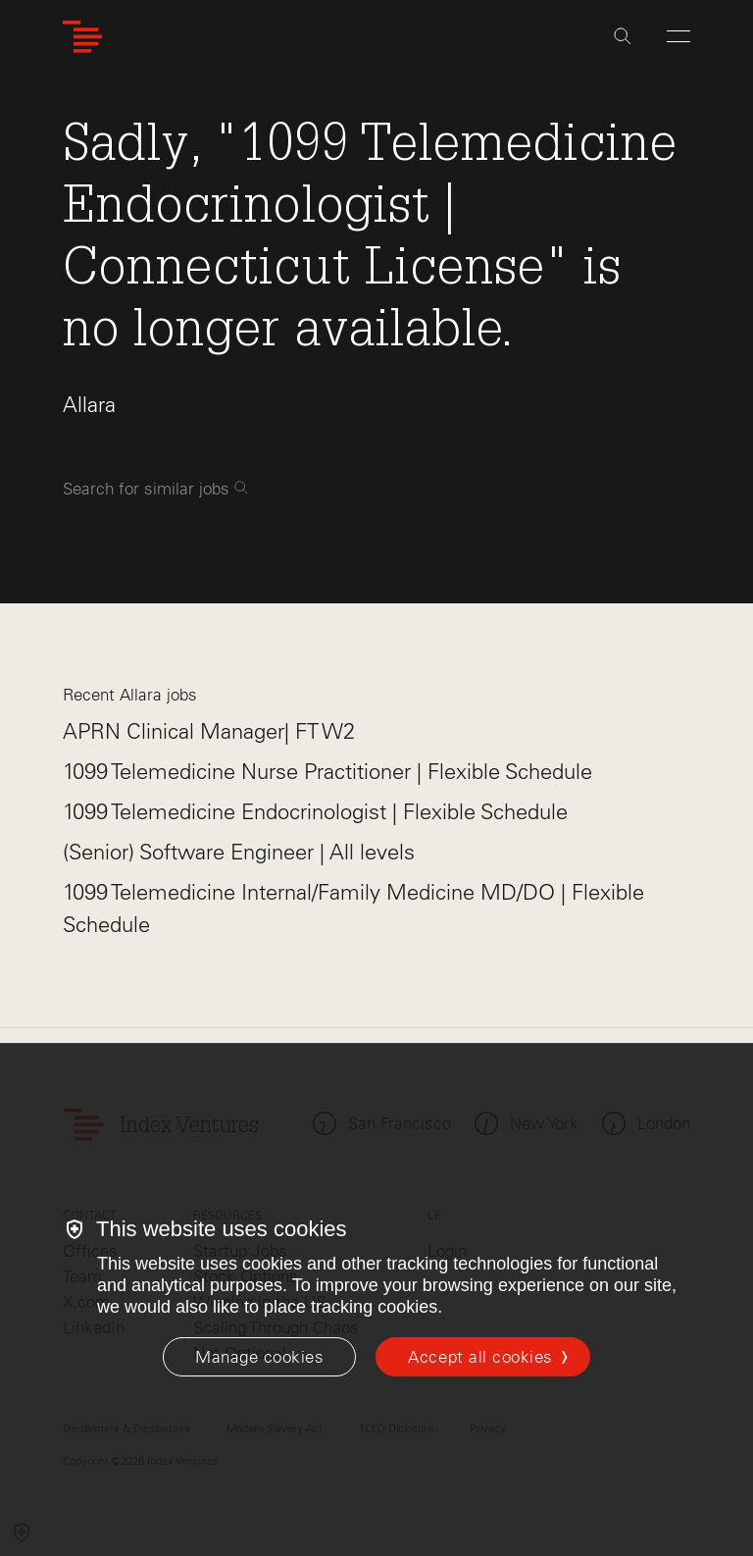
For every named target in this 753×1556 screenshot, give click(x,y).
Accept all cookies (480, 1357)
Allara (89, 404)
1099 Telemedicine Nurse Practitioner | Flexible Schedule (327, 771)
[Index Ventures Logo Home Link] (82, 37)
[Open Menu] (678, 36)
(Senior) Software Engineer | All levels (239, 852)
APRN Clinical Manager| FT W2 (209, 731)
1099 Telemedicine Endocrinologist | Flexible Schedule (315, 812)
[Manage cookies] (259, 1356)
